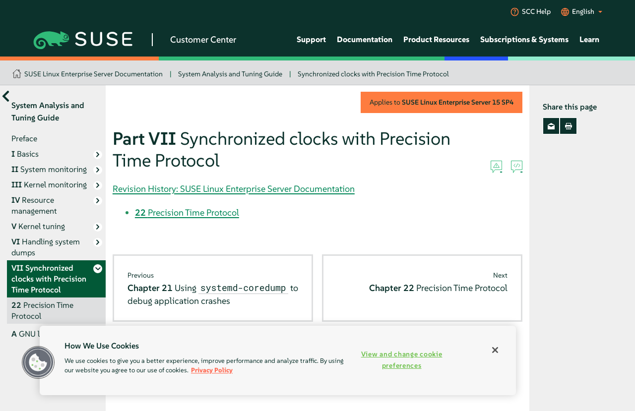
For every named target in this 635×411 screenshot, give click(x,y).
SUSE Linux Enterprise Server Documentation (93, 73)
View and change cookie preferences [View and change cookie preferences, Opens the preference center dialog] (402, 360)
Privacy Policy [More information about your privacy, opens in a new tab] (212, 370)
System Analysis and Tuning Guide (230, 73)
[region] (278, 360)
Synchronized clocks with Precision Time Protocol (373, 73)
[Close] (495, 350)
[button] (38, 362)
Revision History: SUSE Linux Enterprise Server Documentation (234, 188)
